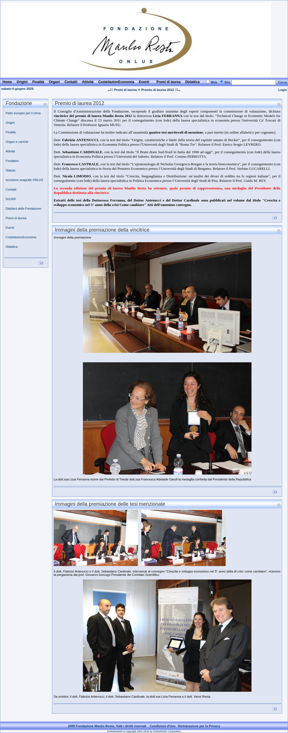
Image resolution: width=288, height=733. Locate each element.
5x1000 (11, 199)
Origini (10, 122)
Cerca (282, 82)
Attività (10, 151)
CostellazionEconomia (21, 237)
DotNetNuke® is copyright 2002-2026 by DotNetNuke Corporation (144, 731)
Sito (227, 82)
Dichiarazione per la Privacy (199, 726)
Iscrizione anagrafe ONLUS (24, 180)
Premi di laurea (125, 89)
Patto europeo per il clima (23, 113)
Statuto (10, 170)
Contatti (11, 189)
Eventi (10, 227)
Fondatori (12, 160)
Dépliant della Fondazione (23, 208)
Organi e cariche (17, 141)
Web (213, 82)
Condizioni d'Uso (163, 726)
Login (282, 89)
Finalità (10, 132)
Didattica (12, 246)
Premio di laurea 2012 (157, 89)
